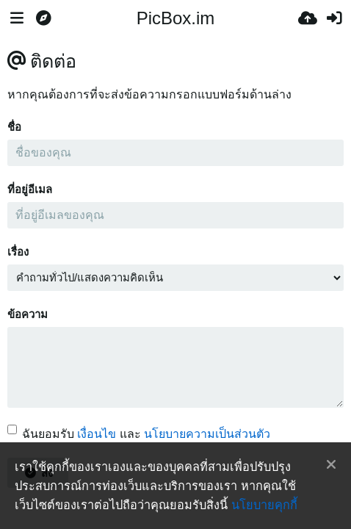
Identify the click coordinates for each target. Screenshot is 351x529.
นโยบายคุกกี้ (264, 504)
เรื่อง (18, 252)
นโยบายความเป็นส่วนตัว (207, 434)
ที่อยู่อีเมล (29, 189)
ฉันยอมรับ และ (138, 434)
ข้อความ (27, 314)
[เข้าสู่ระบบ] (334, 18)
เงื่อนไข (96, 434)
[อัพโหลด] (307, 18)
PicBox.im (176, 18)
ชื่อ (14, 127)
